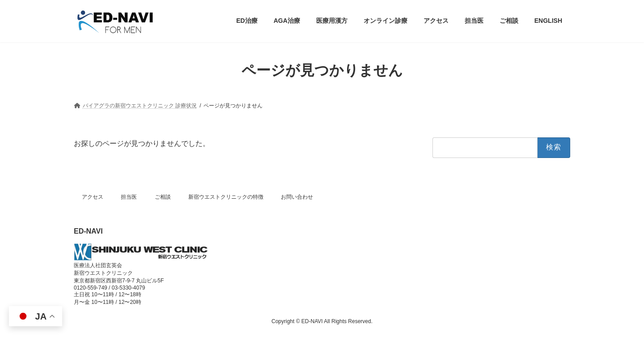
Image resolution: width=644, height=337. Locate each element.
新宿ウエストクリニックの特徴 (225, 197)
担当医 (129, 197)
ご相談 (163, 197)
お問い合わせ (297, 197)
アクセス (92, 197)
